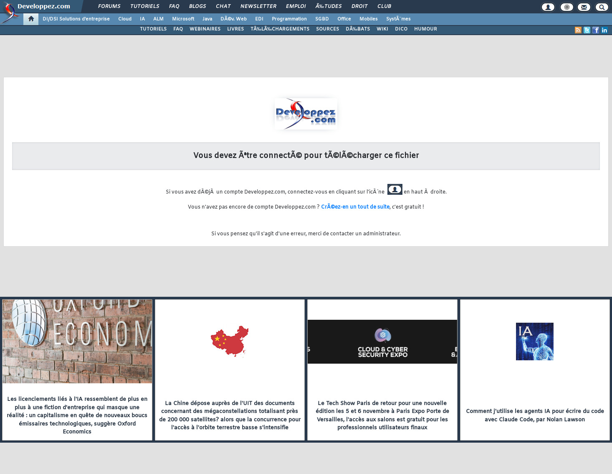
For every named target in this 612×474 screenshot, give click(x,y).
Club (384, 6)
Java (207, 19)
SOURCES (327, 29)
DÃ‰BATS (358, 29)
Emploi (295, 6)
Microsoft (183, 19)
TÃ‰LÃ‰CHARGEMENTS (279, 29)
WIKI (382, 29)
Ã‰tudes (328, 6)
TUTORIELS (153, 29)
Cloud (125, 19)
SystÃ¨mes (398, 19)
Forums (109, 6)
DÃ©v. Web (233, 19)
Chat (223, 6)
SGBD (322, 19)
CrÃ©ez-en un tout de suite (355, 207)
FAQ (174, 6)
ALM (158, 19)
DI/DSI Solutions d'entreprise (76, 19)
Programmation (289, 19)
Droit (359, 6)
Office (344, 19)
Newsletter (258, 6)
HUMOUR (425, 29)
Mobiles (368, 19)
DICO (401, 29)
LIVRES (235, 29)
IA (142, 19)
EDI (259, 19)
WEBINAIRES (205, 29)
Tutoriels (144, 6)
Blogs (197, 6)
